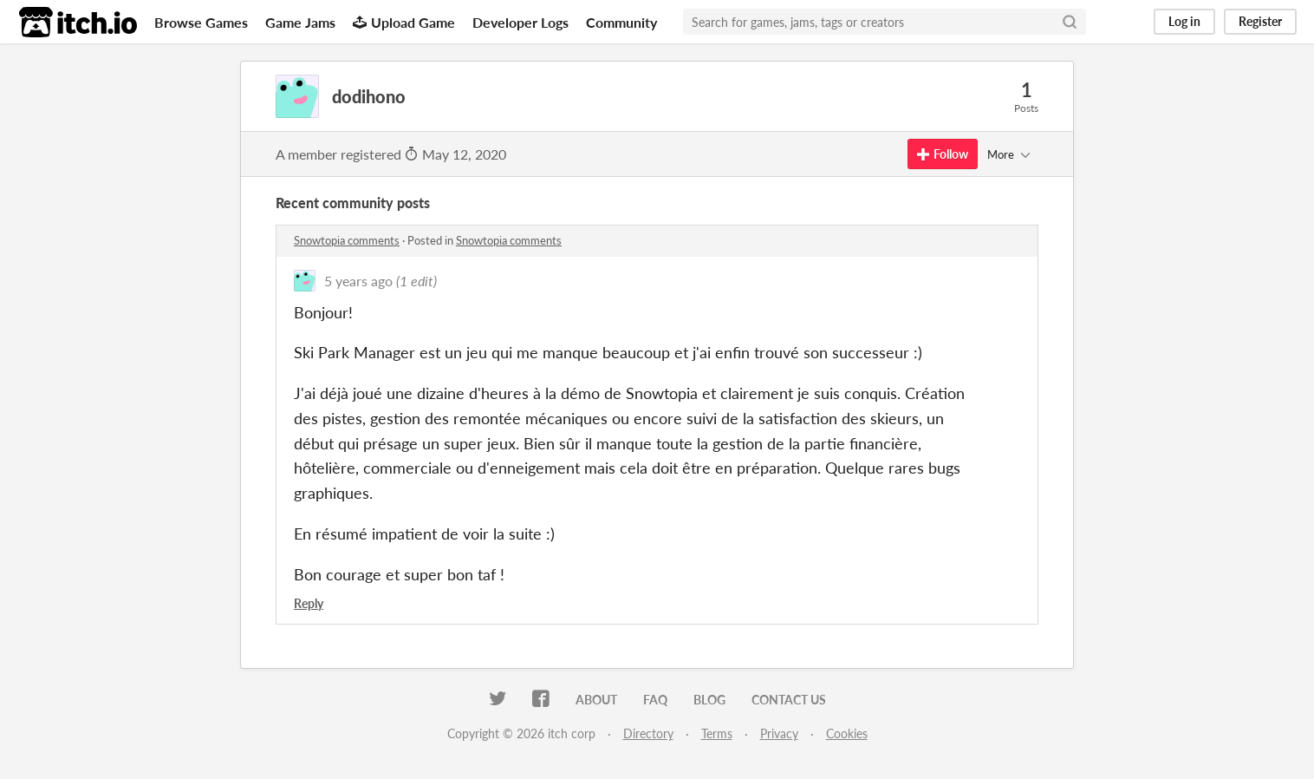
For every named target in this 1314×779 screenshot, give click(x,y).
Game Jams (300, 22)
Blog (709, 699)
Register (1260, 21)
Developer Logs (520, 22)
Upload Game (404, 22)
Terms (716, 733)
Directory (648, 733)
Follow (942, 154)
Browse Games (201, 22)
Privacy (779, 733)
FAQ (655, 699)
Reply (308, 603)
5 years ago (358, 280)
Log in (1184, 21)
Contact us (788, 699)
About (596, 699)
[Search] (1069, 22)
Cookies (847, 733)
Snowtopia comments (347, 240)
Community (621, 22)
